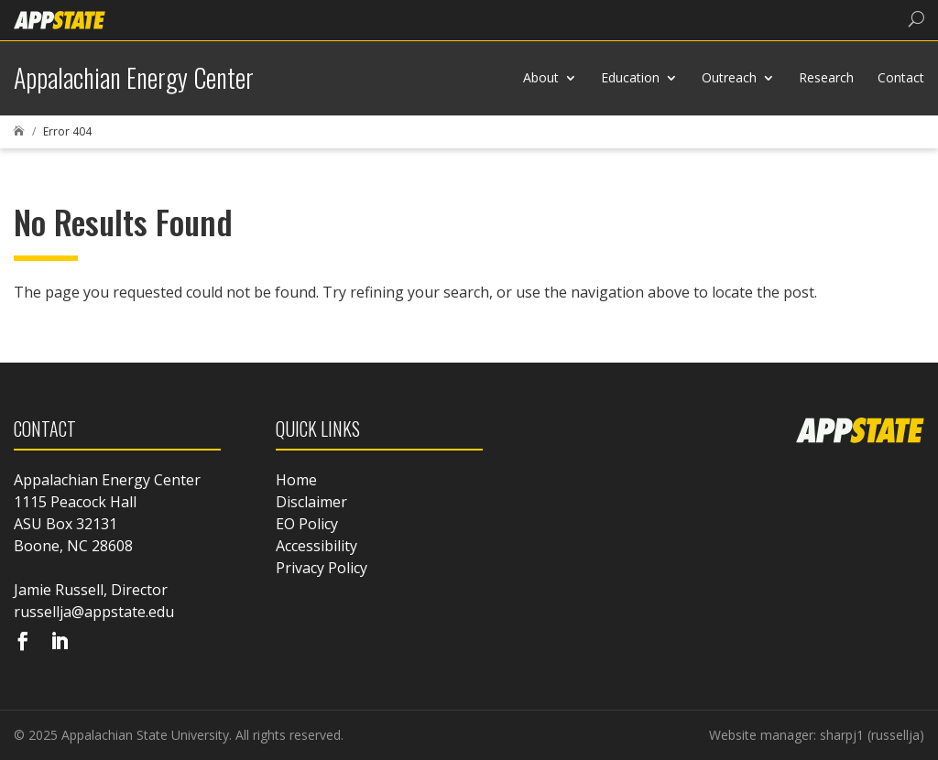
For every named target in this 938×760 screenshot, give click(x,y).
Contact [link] (901, 77)
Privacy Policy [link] (321, 568)
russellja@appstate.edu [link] (94, 612)
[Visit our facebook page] (23, 643)
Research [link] (826, 77)
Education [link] (630, 77)
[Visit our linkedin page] (59, 643)
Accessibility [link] (316, 546)
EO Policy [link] (307, 524)
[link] (59, 19)
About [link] (541, 77)
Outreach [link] (729, 77)
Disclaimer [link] (311, 502)
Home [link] (296, 480)
